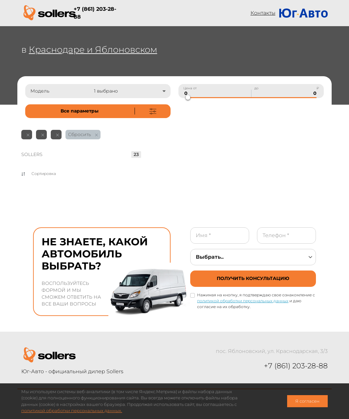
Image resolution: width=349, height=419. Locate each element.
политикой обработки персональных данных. (71, 410)
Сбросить (83, 134)
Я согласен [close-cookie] (307, 401)
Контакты (262, 13)
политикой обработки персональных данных (242, 300)
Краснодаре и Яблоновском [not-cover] (93, 49)
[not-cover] (98, 111)
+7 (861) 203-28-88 (95, 13)
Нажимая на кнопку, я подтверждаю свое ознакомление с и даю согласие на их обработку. (256, 300)
